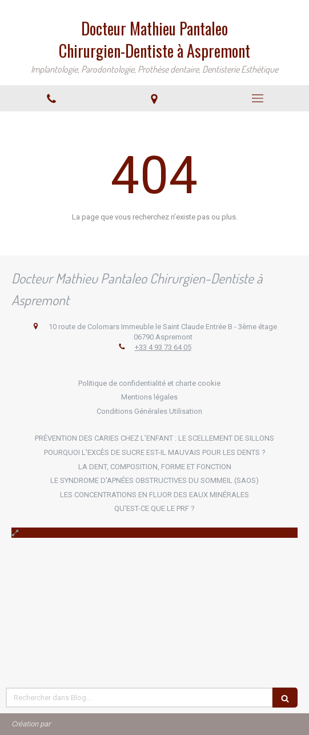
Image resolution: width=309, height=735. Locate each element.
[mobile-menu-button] (257, 98)
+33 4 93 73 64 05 (163, 347)
